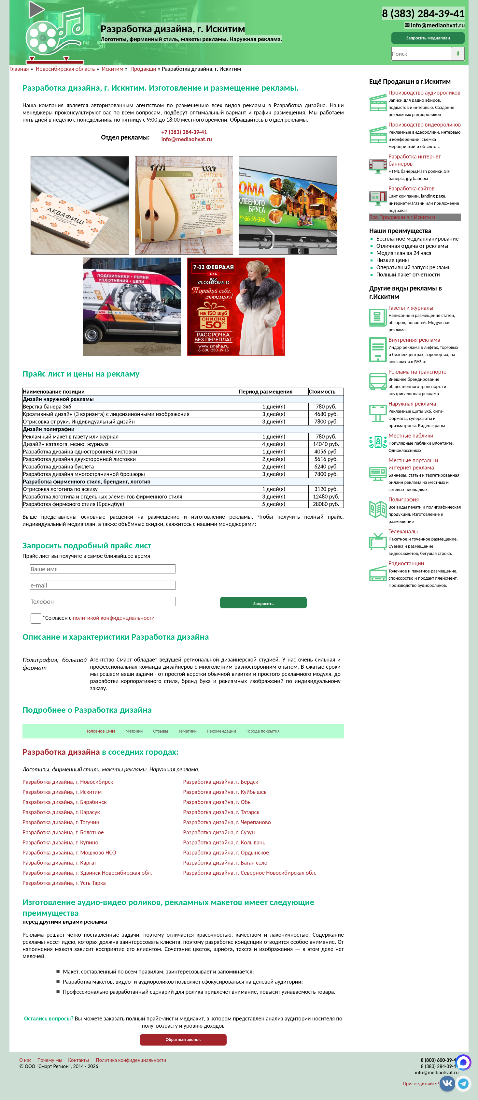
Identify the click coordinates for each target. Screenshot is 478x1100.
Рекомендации (221, 731)
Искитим (112, 68)
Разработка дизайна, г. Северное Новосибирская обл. (249, 872)
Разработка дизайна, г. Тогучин (60, 822)
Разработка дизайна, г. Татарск (221, 812)
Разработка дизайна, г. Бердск (220, 781)
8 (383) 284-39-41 (440, 1066)
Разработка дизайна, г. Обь (217, 802)
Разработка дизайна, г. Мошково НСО (69, 852)
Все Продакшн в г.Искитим (402, 217)
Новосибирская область (65, 68)
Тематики (187, 731)
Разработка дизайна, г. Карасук (61, 812)
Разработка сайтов (411, 188)
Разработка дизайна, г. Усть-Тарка (63, 882)
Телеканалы (403, 531)
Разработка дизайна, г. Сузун (219, 832)
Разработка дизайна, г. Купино (60, 842)
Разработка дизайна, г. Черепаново (227, 822)
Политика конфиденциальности (131, 1060)
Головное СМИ (101, 731)
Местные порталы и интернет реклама (413, 464)
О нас (25, 1060)
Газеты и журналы (410, 307)
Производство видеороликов (424, 124)
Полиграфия (403, 499)
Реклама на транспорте (417, 371)
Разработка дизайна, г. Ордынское (226, 852)
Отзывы (160, 731)
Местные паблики (410, 435)
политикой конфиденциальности (113, 618)
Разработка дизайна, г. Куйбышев (225, 791)
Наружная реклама (412, 403)
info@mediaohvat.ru (187, 139)
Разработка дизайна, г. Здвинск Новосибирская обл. (87, 872)
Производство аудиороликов (424, 92)
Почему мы (50, 1060)
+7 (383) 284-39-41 (184, 132)
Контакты (78, 1060)
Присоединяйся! (421, 1083)
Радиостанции (406, 563)
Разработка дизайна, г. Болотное (63, 832)
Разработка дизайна (61, 751)
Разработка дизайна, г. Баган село (225, 862)
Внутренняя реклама (414, 339)
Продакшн (143, 68)
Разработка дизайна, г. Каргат (59, 862)
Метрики (134, 731)
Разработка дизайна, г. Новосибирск (67, 781)
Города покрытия (262, 731)
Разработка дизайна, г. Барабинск (64, 802)
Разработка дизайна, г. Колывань (224, 842)
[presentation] (263, 577)
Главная (19, 68)
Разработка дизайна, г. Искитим (62, 791)
